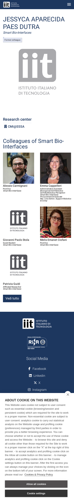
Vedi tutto (12, 298)
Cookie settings (36, 493)
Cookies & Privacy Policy (38, 474)
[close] (68, 394)
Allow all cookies (36, 484)
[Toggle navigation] (69, 4)
